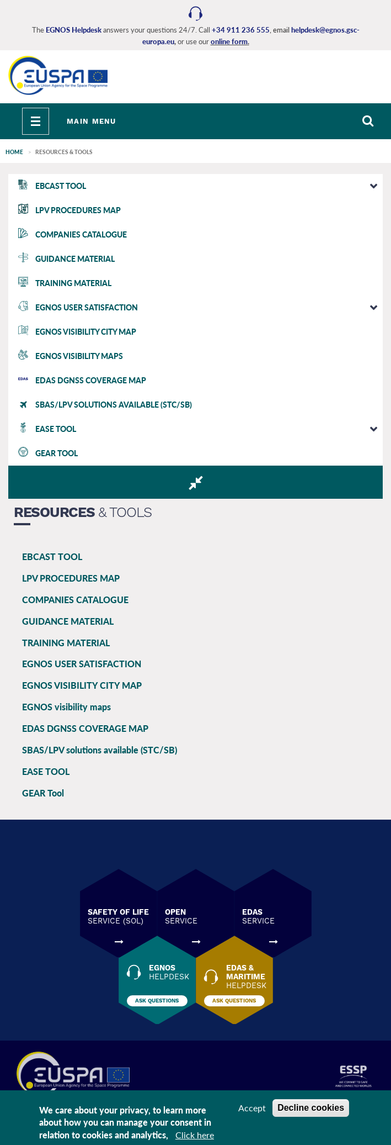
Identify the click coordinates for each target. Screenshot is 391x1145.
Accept (252, 1107)
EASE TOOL (45, 771)
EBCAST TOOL (52, 556)
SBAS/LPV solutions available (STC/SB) (99, 750)
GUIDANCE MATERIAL (68, 621)
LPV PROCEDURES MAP (71, 578)
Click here (194, 1135)
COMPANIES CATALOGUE (75, 599)
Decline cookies (310, 1107)
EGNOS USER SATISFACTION (81, 663)
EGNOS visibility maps (66, 706)
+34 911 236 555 (241, 29)
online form (229, 41)
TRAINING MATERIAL (66, 642)
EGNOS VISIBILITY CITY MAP (82, 685)
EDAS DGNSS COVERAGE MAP (85, 728)
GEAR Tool (43, 793)
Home (14, 152)
